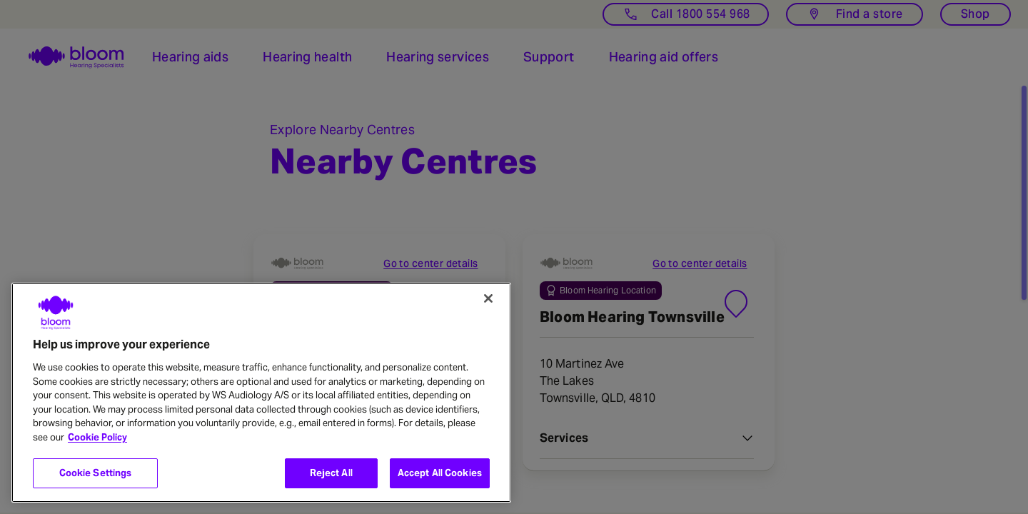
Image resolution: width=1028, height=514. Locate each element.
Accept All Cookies (440, 473)
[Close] (488, 298)
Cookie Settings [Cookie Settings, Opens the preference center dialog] (95, 473)
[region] (261, 393)
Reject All (331, 473)
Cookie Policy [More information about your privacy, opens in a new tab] (97, 437)
